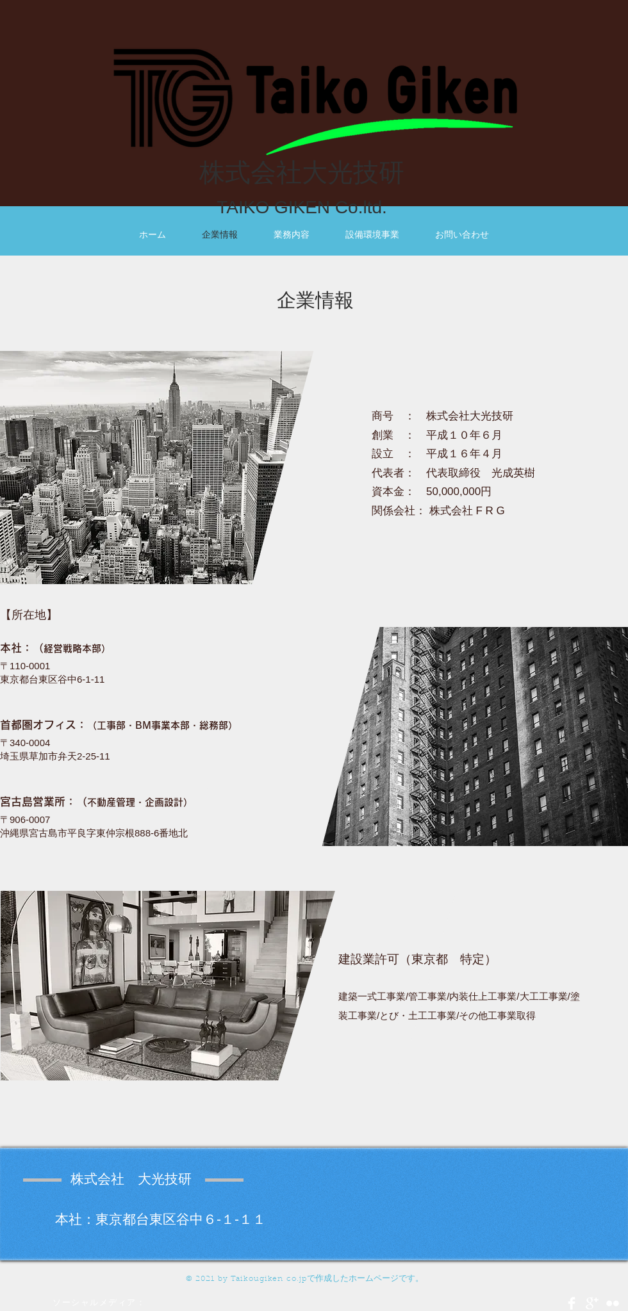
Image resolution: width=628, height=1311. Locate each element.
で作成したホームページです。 (365, 1278)
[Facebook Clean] (571, 1303)
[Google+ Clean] (592, 1303)
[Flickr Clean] (612, 1303)
